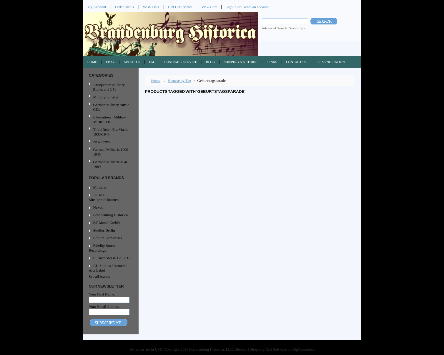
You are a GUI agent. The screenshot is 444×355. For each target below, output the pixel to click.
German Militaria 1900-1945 (110, 151)
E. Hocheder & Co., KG (111, 258)
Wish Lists (151, 7)
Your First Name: (102, 294)
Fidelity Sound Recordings (102, 247)
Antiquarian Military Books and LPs (109, 87)
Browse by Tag (179, 80)
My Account (96, 7)
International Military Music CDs (109, 119)
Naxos (98, 207)
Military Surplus (105, 97)
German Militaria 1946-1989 (111, 164)
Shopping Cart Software (268, 349)
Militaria (100, 187)
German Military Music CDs (110, 107)
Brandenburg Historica (110, 215)
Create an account (255, 7)
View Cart (209, 7)
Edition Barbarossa (107, 238)
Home (156, 80)
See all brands (99, 276)
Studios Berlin (104, 230)
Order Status (124, 7)
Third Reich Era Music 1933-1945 (110, 131)
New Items (101, 142)
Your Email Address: (105, 306)
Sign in (231, 7)
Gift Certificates (180, 7)
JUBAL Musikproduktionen (104, 197)
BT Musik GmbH (106, 222)
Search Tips (297, 28)
